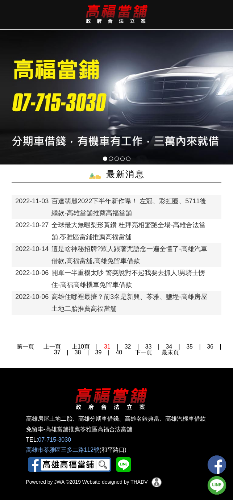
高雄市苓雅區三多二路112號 (63, 450)
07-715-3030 (54, 440)
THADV (138, 482)
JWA (58, 482)
